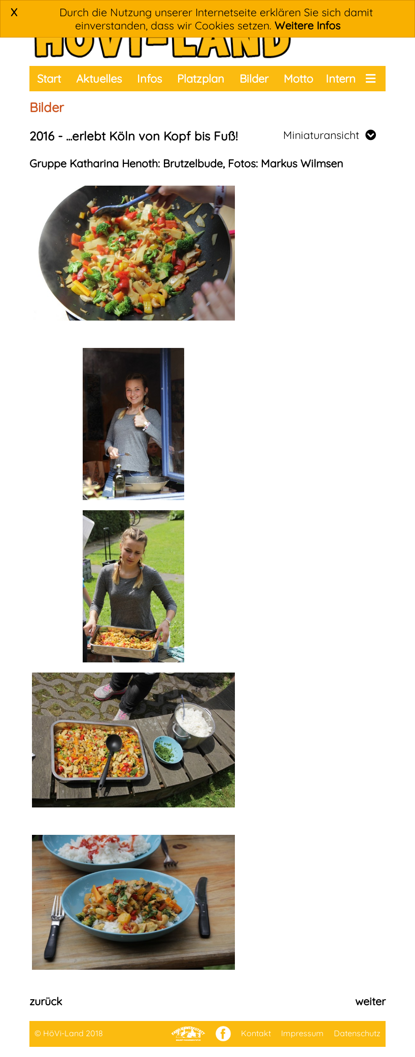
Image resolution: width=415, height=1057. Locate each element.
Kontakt (256, 1033)
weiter (370, 1001)
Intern (341, 79)
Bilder (253, 79)
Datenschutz (357, 1033)
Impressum (302, 1033)
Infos (149, 79)
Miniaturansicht (329, 135)
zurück (45, 1001)
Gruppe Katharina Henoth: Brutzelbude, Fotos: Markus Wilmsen (186, 163)
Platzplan (200, 79)
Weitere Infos (307, 25)
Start (49, 79)
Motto (298, 79)
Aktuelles (99, 79)
